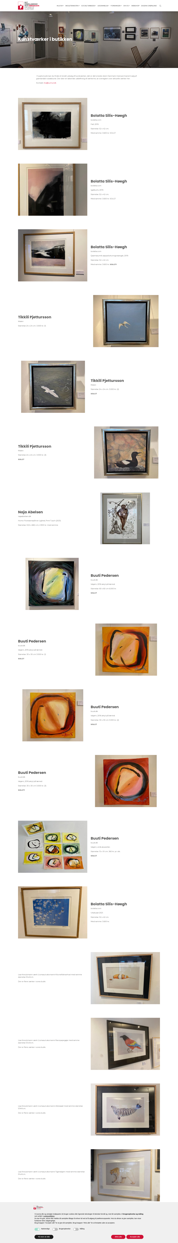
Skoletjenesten (72, 6)
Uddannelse (103, 6)
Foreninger (116, 6)
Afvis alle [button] (118, 1237)
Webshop (135, 6)
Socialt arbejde (88, 6)
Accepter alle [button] (135, 1237)
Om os (126, 6)
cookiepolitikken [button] (49, 1216)
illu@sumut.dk (50, 83)
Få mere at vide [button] (44, 1237)
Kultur (60, 6)
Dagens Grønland (149, 6)
